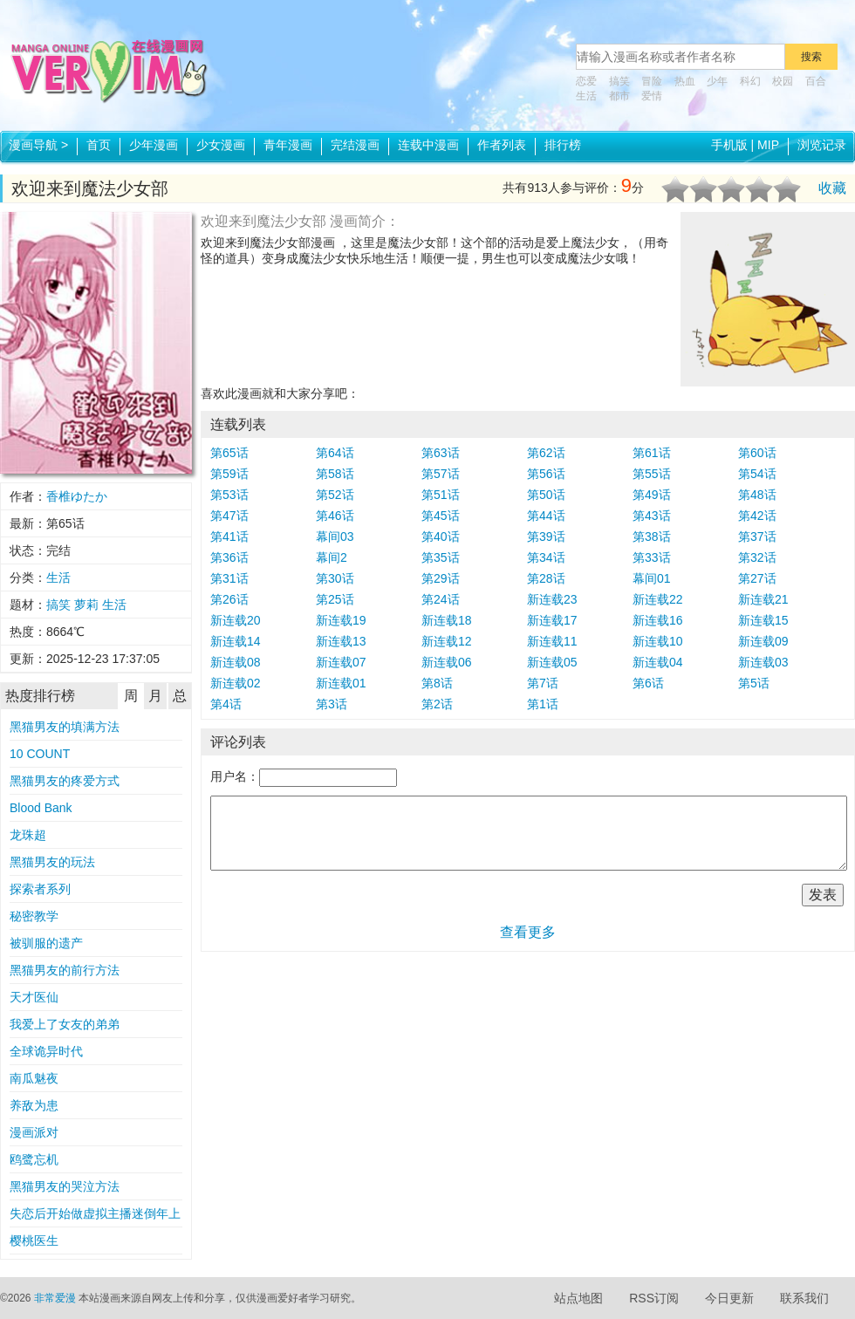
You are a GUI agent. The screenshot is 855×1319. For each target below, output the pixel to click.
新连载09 (763, 641)
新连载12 (446, 641)
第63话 (440, 453)
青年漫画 (287, 145)
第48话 (757, 495)
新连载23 (552, 599)
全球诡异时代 (46, 1051)
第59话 (229, 474)
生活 (586, 96)
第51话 (440, 495)
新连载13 (341, 641)
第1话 (542, 704)
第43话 (652, 516)
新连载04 (658, 662)
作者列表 (501, 145)
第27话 (757, 578)
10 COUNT (40, 754)
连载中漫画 (428, 145)
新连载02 (235, 683)
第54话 (757, 474)
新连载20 (235, 620)
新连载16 (658, 620)
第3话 (331, 704)
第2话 (437, 704)
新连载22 (658, 599)
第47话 (229, 516)
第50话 (546, 495)
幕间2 (331, 557)
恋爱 (586, 81)
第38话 (652, 536)
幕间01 (652, 578)
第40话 (440, 536)
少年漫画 (153, 145)
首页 (98, 145)
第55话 (652, 474)
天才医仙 (34, 997)
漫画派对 (34, 1132)
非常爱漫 (55, 1298)
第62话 (546, 453)
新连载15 (763, 620)
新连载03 (763, 662)
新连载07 (341, 662)
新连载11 (552, 641)
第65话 (229, 453)
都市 (619, 96)
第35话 (440, 557)
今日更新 (729, 1298)
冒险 (651, 81)
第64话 (335, 453)
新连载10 (658, 641)
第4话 (226, 704)
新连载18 (446, 620)
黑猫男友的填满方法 (65, 727)
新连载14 (235, 641)
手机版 (729, 145)
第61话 (652, 453)
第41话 (229, 536)
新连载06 (446, 662)
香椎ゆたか (76, 496)
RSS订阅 (654, 1298)
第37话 (757, 536)
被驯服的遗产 (46, 943)
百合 (815, 81)
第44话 (546, 516)
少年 (717, 81)
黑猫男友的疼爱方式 (65, 781)
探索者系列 (40, 889)
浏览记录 (821, 145)
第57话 (440, 474)
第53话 (229, 495)
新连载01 (341, 683)
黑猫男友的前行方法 (65, 970)
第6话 (648, 683)
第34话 (546, 557)
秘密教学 (34, 916)
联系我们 (804, 1298)
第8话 (437, 683)
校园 (782, 81)
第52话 (335, 495)
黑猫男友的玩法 (52, 862)
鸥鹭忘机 (34, 1159)
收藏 (832, 188)
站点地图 (578, 1298)
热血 (684, 81)
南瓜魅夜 (34, 1078)
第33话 (652, 557)
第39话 (546, 536)
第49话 (652, 495)
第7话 (542, 683)
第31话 (229, 578)
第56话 (546, 474)
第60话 (757, 453)
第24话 (440, 599)
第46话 (335, 516)
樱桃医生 (34, 1240)
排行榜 (562, 145)
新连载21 (763, 599)
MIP (768, 145)
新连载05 (552, 662)
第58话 (335, 474)
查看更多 (528, 932)
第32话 (757, 557)
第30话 (335, 578)
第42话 (757, 516)
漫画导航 (38, 145)
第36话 (229, 557)
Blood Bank (41, 808)
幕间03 (335, 536)
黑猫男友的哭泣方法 (65, 1186)
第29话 (440, 578)
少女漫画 (220, 145)
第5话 (754, 683)
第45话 (440, 516)
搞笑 (619, 81)
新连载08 (235, 662)
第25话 (335, 599)
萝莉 (86, 605)
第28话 (546, 578)
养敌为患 (34, 1105)
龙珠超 (28, 835)
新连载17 (552, 620)
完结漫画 (355, 145)
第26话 (229, 599)
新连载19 (341, 620)
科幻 (750, 81)
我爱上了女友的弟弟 (65, 1024)
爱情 (651, 96)
